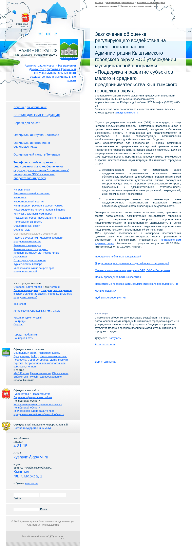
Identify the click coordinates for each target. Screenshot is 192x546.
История (55, 286)
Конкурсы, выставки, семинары (33, 213)
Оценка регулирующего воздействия (138, 6)
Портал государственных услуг (32, 428)
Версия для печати (27, 123)
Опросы (18, 324)
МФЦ (34, 356)
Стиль (56, 310)
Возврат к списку (105, 344)
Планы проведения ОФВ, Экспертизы (118, 276)
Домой (40, 34)
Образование (60, 373)
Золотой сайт (11, 18)
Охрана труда (22, 229)
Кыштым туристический (28, 317)
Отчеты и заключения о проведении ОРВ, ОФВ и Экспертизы (132, 270)
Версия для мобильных (30, 107)
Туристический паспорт (28, 264)
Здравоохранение (51, 376)
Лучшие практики (105, 290)
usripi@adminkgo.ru (126, 112)
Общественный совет (27, 225)
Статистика (33, 524)
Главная (99, 2)
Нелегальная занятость (28, 221)
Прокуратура (22, 356)
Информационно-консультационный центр (39, 209)
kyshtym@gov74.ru (31, 457)
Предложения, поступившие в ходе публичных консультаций (132, 263)
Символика (37, 310)
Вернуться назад (105, 361)
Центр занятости (40, 373)
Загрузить (115, 338)
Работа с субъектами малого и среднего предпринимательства (38, 239)
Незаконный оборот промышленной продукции (42, 217)
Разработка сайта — (43, 536)
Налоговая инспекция (53, 356)
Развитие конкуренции (27, 245)
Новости (51, 65)
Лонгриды (19, 321)
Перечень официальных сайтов (33, 397)
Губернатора (21, 393)
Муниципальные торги (61, 72)
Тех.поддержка (50, 524)
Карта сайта (56, 34)
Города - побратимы (26, 334)
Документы (36, 69)
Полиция (31, 366)
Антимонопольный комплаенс (32, 193)
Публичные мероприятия (110, 297)
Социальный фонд (25, 352)
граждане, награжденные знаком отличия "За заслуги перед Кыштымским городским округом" (43, 294)
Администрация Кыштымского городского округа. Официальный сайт (45, 49)
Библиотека (21, 376)
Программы (52, 69)
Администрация (35, 65)
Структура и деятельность (30, 260)
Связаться (48, 34)
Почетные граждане (26, 290)
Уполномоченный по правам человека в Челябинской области (38, 406)
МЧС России (21, 373)
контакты (31, 483)
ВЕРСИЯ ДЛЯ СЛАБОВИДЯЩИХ (37, 115)
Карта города (34, 286)
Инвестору (20, 197)
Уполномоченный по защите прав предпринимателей (34, 270)
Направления (67, 65)
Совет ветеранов (38, 359)
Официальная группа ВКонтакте (36, 134)
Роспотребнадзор (48, 352)
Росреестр (20, 359)
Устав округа (21, 310)
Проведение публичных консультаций (118, 256)
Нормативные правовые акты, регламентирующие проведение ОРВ (136, 283)
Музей (34, 376)
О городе (19, 286)
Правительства (41, 393)
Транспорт (20, 303)
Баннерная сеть (23, 338)
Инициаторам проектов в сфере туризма (38, 205)
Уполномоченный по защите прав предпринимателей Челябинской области (39, 412)
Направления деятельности (120, 2)
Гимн (48, 310)
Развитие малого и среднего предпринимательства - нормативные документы (36, 253)
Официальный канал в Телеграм (37, 154)
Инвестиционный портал (29, 201)
